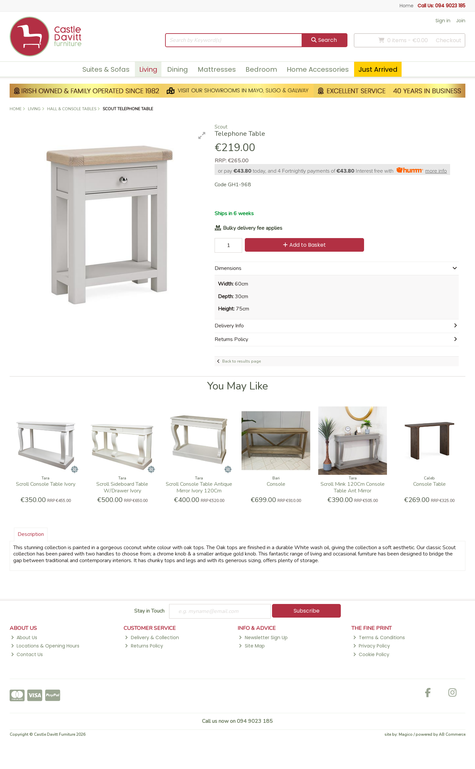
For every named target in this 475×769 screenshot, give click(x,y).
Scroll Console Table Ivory (45, 484)
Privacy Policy (371, 645)
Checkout (448, 40)
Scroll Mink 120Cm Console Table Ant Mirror (353, 487)
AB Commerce (452, 734)
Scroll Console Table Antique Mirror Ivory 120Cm (199, 487)
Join (460, 20)
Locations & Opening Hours (45, 645)
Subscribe (307, 611)
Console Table (429, 484)
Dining (177, 69)
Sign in (442, 20)
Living (148, 69)
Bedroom (261, 69)
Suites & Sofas (106, 69)
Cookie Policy (371, 654)
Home (407, 5)
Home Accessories (318, 69)
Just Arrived (378, 69)
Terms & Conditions (379, 637)
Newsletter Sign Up (263, 637)
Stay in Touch (149, 611)
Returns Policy (144, 645)
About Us (24, 637)
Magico (406, 734)
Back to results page (241, 361)
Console (276, 484)
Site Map (251, 645)
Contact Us (27, 654)
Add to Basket (304, 245)
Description (31, 534)
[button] (202, 135)
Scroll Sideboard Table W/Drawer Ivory (122, 487)
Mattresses (217, 69)
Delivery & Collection (152, 637)
